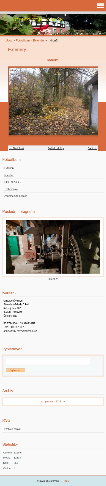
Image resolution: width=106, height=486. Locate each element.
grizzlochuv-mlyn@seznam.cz (20, 330)
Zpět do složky (56, 148)
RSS (66, 480)
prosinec (49, 401)
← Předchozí (16, 148)
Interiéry (53, 278)
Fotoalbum (23, 40)
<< (42, 401)
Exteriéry (39, 40)
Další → (92, 148)
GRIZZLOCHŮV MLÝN (39, 19)
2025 (58, 401)
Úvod (9, 40)
